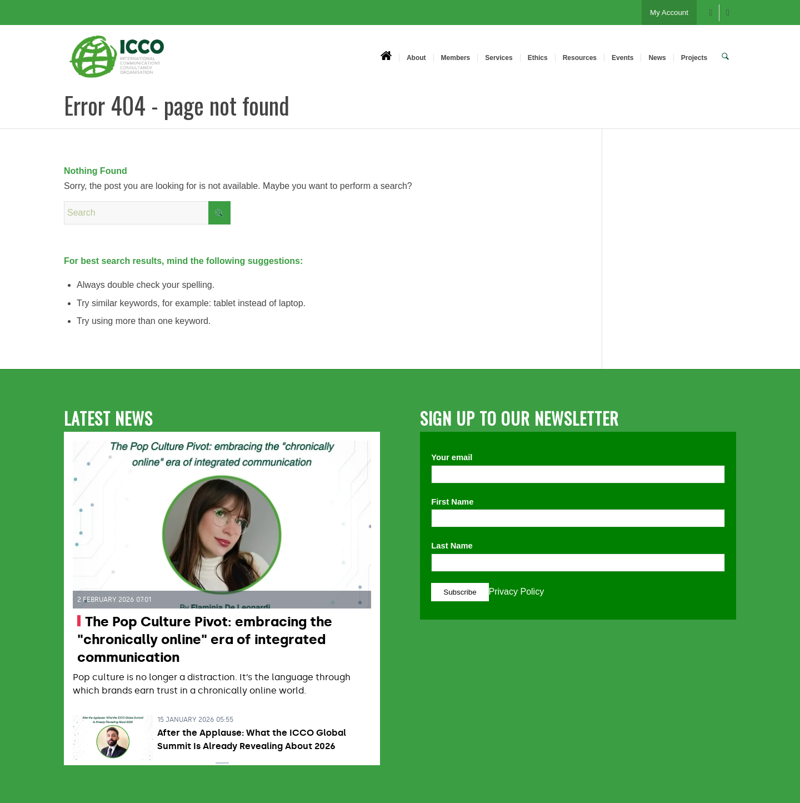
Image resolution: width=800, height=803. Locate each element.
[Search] (726, 57)
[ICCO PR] (116, 63)
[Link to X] (727, 12)
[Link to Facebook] (711, 12)
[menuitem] (387, 57)
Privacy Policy (516, 591)
